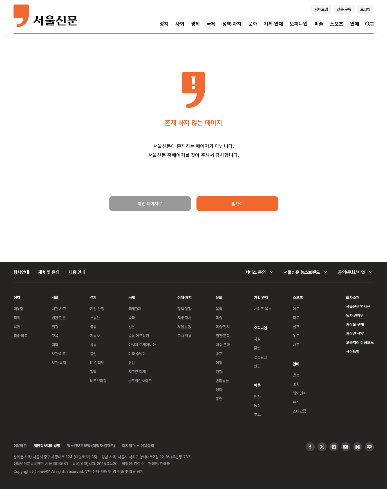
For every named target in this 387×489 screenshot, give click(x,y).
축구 (296, 317)
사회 (179, 23)
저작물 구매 (355, 324)
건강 (219, 371)
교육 (55, 335)
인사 (257, 396)
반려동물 (222, 380)
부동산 (95, 317)
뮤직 (296, 402)
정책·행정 (184, 308)
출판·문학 (223, 335)
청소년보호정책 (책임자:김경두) (91, 445)
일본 (131, 326)
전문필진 (260, 357)
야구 (296, 308)
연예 (354, 23)
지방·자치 (184, 317)
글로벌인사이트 (140, 380)
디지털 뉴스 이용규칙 (138, 445)
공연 (219, 398)
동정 (257, 405)
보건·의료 (59, 353)
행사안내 (21, 272)
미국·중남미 (137, 353)
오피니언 (298, 23)
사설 (257, 339)
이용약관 (20, 445)
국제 (211, 23)
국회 (17, 317)
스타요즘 (299, 411)
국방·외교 (21, 335)
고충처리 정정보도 (359, 342)
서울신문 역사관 (358, 306)
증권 (93, 353)
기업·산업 (97, 308)
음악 (219, 308)
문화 (252, 23)
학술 (219, 317)
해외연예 (299, 393)
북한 (17, 326)
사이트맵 (352, 351)
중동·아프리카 (138, 335)
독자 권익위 (355, 315)
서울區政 (184, 326)
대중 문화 (223, 344)
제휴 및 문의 (49, 272)
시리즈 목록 (263, 308)
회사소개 (352, 297)
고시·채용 (184, 335)
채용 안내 (77, 272)
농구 (296, 335)
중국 (131, 317)
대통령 (19, 308)
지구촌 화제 (137, 371)
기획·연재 (273, 23)
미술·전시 (223, 326)
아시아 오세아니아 (142, 344)
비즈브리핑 (98, 380)
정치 (164, 23)
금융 (93, 326)
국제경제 (135, 308)
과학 (55, 344)
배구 (296, 344)
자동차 (95, 335)
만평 (257, 366)
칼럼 (257, 348)
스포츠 (336, 23)
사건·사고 (59, 308)
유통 (93, 344)
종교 (219, 353)
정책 (93, 371)
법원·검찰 (59, 317)
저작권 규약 (355, 333)
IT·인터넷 (97, 362)
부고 (257, 414)
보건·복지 (59, 362)
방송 (296, 375)
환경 (55, 326)
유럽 (131, 362)
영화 (219, 389)
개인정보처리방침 (46, 445)
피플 (318, 23)
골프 (296, 326)
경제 (195, 23)
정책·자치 (231, 23)
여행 (219, 362)
